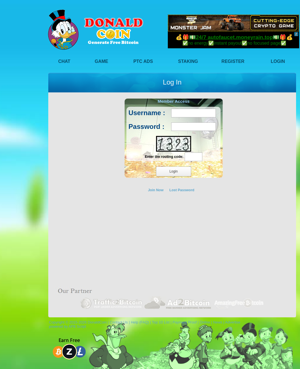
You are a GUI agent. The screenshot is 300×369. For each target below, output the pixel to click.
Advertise (232, 322)
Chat (64, 61)
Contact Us (119, 322)
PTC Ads (143, 61)
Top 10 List (161, 322)
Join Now (156, 190)
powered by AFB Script (66, 326)
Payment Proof (185, 322)
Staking (188, 61)
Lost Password (182, 190)
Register (232, 61)
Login (278, 61)
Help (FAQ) (140, 322)
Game (101, 61)
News (218, 322)
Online (205, 322)
